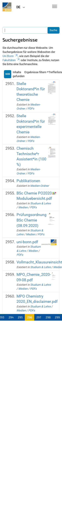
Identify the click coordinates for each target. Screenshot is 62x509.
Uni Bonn (10, 56)
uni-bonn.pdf (27, 242)
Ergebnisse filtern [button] (35, 72)
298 (48, 317)
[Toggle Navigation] (54, 6)
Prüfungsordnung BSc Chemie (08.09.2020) (31, 220)
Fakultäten (11, 60)
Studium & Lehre (40, 203)
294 (11, 317)
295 (20, 317)
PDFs (31, 108)
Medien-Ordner (39, 185)
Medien (23, 207)
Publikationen (28, 181)
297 (38, 317)
